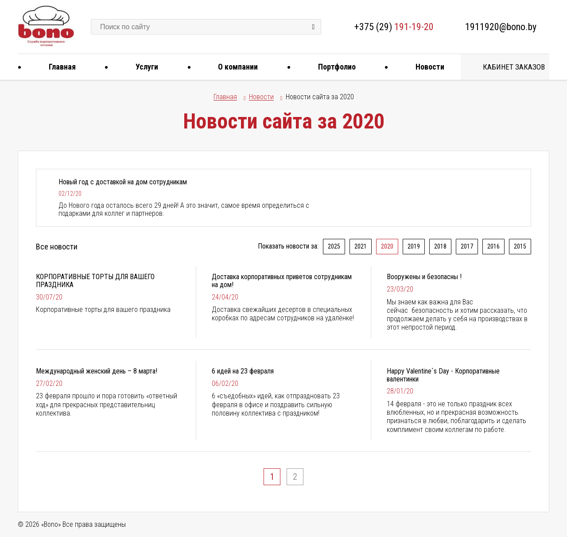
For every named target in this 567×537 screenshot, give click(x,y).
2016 (493, 246)
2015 (520, 246)
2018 (440, 246)
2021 (360, 246)
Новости (426, 66)
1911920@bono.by (500, 26)
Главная (59, 66)
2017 (467, 246)
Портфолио (333, 66)
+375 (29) (394, 26)
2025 (334, 246)
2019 (414, 246)
